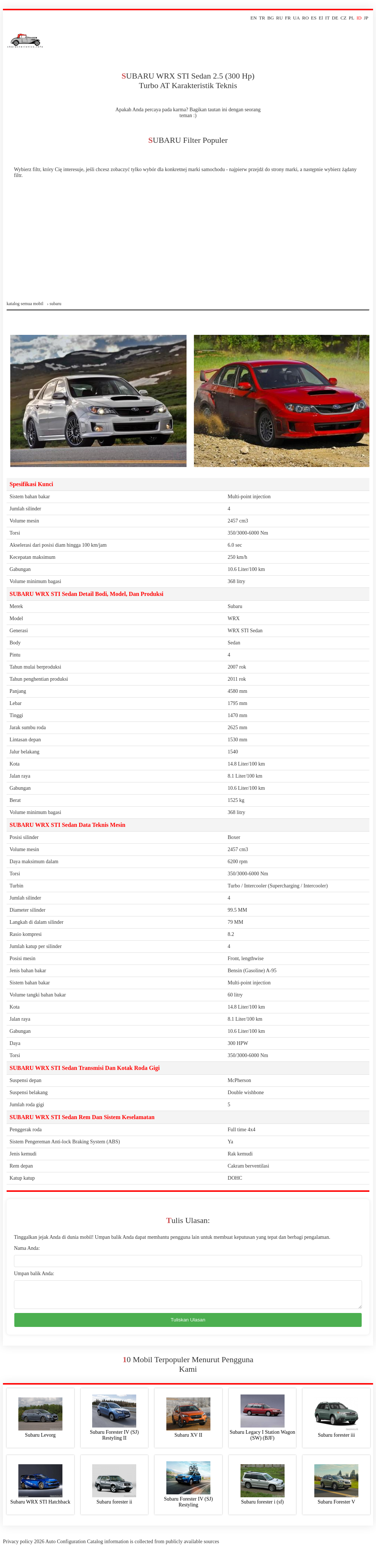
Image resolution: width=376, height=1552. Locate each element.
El (321, 18)
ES (314, 18)
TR (262, 18)
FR (288, 18)
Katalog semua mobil (25, 303)
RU (279, 18)
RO (305, 18)
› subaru (54, 303)
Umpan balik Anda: (34, 1273)
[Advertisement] (188, 246)
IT (327, 18)
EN (253, 18)
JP (366, 18)
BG (270, 18)
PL (351, 18)
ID (359, 18)
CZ (343, 18)
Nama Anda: (27, 1248)
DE (335, 18)
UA (296, 18)
